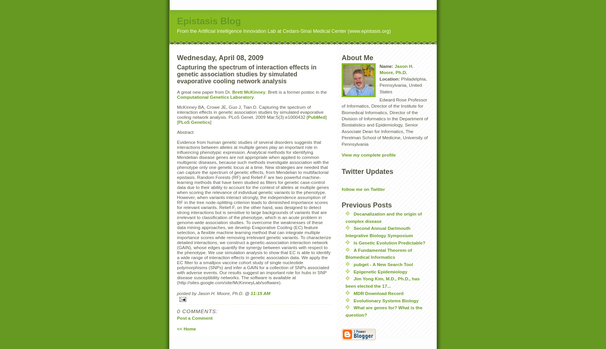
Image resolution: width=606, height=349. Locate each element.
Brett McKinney (249, 91)
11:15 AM (261, 293)
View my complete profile (369, 154)
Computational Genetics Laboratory (215, 96)
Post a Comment (195, 317)
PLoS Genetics (194, 122)
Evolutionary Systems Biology (386, 300)
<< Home (186, 328)
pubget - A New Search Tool (383, 264)
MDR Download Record (378, 293)
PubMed (316, 117)
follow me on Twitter (363, 189)
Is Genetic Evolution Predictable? (390, 242)
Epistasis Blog (209, 21)
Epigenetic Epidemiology (380, 271)
